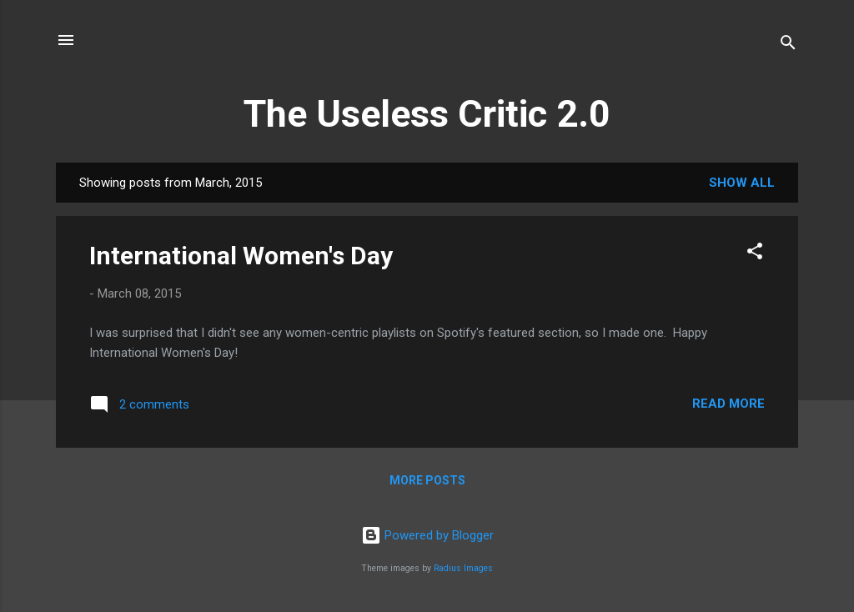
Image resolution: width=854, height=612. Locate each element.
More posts (427, 480)
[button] (755, 254)
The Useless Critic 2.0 (427, 114)
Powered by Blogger (427, 535)
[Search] (788, 45)
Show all (742, 182)
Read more (728, 403)
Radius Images (463, 568)
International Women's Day (241, 255)
